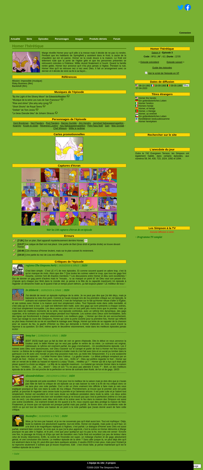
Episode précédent (150, 62)
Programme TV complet (149, 237)
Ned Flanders (37, 123)
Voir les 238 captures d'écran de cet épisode (69, 230)
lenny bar (31, 335)
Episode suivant (174, 62)
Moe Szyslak (117, 125)
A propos (111, 463)
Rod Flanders (52, 123)
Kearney (17, 125)
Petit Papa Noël (95, 125)
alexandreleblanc (35, 376)
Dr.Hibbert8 (32, 290)
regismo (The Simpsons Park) (41, 265)
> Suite (15, 454)
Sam (107, 125)
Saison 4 (155, 52)
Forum (116, 39)
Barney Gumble (69, 123)
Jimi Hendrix (85, 123)
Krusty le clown (30, 125)
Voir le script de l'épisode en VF (163, 73)
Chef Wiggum (60, 128)
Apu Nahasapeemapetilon (72, 125)
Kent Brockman (21, 123)
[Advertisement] (160, 192)
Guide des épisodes (162, 67)
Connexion (185, 33)
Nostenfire (31, 416)
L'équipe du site (95, 463)
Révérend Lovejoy (49, 125)
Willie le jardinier (77, 128)
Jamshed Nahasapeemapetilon (108, 123)
